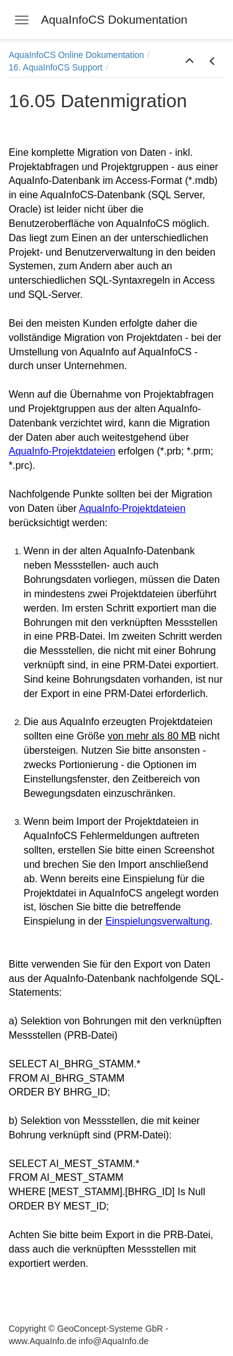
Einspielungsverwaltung (158, 921)
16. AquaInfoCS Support (56, 67)
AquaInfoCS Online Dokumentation (76, 55)
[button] (189, 62)
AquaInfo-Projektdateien (62, 451)
